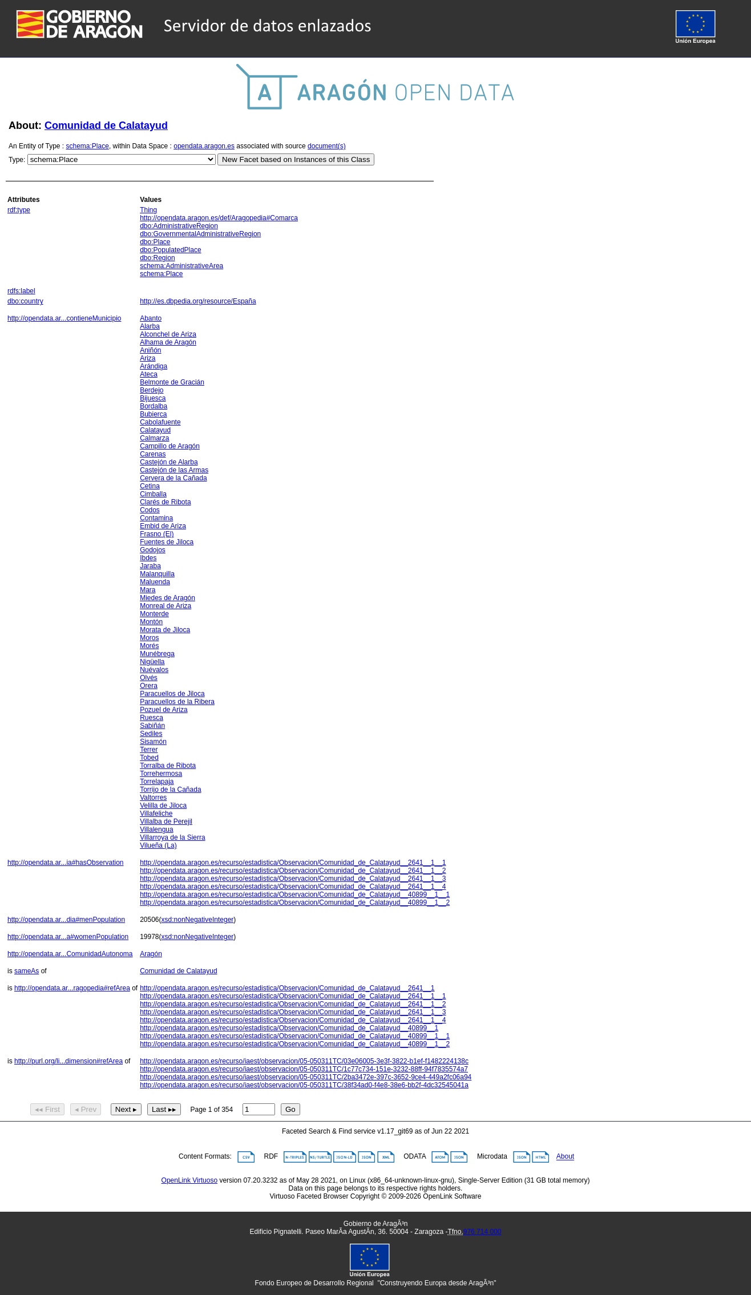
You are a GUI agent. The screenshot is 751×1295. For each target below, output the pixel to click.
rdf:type (18, 210)
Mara (147, 590)
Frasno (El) (156, 534)
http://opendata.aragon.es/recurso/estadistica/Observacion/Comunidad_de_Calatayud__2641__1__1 (293, 863)
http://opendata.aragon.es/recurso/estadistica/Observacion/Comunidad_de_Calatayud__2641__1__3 (293, 879)
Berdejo (151, 390)
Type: (17, 160)
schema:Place (87, 146)
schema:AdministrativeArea (181, 266)
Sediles (151, 734)
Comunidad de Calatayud (106, 125)
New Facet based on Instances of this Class (296, 159)
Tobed (149, 758)
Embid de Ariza (163, 526)
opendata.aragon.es (204, 146)
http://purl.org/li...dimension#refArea (68, 1061)
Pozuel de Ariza (163, 710)
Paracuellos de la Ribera (177, 702)
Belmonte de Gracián (172, 382)
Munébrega (157, 654)
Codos (150, 510)
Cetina (150, 486)
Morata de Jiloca (165, 630)
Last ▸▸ (164, 1109)
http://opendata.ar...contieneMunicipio (64, 318)
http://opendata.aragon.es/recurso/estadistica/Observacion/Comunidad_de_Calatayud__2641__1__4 (293, 887)
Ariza (147, 358)
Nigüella (152, 662)
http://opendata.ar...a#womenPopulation (67, 937)
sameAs (26, 971)
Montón (151, 622)
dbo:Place (155, 242)
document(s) (327, 146)
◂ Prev (85, 1109)
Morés (149, 646)
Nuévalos (154, 670)
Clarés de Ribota (165, 502)
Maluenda (155, 582)
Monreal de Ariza (165, 606)
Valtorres (153, 798)
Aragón (151, 954)
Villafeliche (156, 814)
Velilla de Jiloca (163, 806)
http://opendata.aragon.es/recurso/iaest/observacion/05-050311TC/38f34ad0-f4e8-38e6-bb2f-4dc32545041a (304, 1085)
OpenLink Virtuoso (189, 1180)
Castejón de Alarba (168, 462)
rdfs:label (21, 291)
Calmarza (154, 438)
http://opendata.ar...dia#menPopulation (66, 920)
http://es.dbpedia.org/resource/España (198, 301)
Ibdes (148, 558)
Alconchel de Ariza (168, 334)
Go (290, 1109)
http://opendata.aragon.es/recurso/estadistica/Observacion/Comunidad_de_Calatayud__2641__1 (287, 988)
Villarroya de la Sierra (172, 837)
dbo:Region (157, 258)
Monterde (154, 614)
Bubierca (153, 414)
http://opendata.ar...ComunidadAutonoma (70, 954)
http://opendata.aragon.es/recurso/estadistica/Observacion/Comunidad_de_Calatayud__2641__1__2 (293, 871)
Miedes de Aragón (167, 598)
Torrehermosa (161, 774)
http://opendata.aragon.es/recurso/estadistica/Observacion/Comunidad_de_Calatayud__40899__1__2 (295, 902)
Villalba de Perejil (166, 821)
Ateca (149, 374)
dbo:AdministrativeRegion (179, 226)
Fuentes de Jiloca (166, 542)
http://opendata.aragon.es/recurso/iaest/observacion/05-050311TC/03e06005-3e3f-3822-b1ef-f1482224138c (304, 1061)
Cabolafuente (160, 422)
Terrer (149, 750)
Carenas (152, 454)
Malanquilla (157, 574)
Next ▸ (126, 1109)
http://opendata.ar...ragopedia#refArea (72, 988)
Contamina (156, 518)
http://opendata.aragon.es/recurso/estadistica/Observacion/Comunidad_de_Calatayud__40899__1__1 (295, 895)
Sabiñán (152, 726)
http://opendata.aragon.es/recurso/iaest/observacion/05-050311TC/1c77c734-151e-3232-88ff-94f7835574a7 (304, 1069)
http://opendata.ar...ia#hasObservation (65, 863)
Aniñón (150, 350)
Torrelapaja (156, 782)
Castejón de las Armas (174, 470)
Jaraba (150, 566)
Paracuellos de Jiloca (172, 694)
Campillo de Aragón (170, 446)
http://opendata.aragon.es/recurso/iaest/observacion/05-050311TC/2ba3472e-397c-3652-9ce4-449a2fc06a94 (305, 1077)
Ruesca (151, 718)
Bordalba (153, 406)
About (565, 1157)
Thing (148, 210)
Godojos (152, 550)
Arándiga (153, 366)
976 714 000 (482, 1232)
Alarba (150, 326)
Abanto (150, 318)
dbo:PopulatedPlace (170, 250)
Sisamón (153, 742)
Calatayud (155, 430)
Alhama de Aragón (168, 342)
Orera (149, 686)
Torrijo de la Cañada (170, 790)
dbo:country (25, 301)
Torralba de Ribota (168, 766)
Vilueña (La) (158, 845)
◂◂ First (47, 1109)
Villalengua (156, 829)
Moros (149, 638)
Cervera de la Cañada (173, 478)
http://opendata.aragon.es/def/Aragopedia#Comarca (219, 218)
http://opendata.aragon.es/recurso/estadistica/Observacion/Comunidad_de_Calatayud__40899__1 (289, 1028)
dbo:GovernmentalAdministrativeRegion (200, 234)
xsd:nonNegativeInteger (197, 920)
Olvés (149, 678)
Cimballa (153, 494)
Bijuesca (152, 398)
